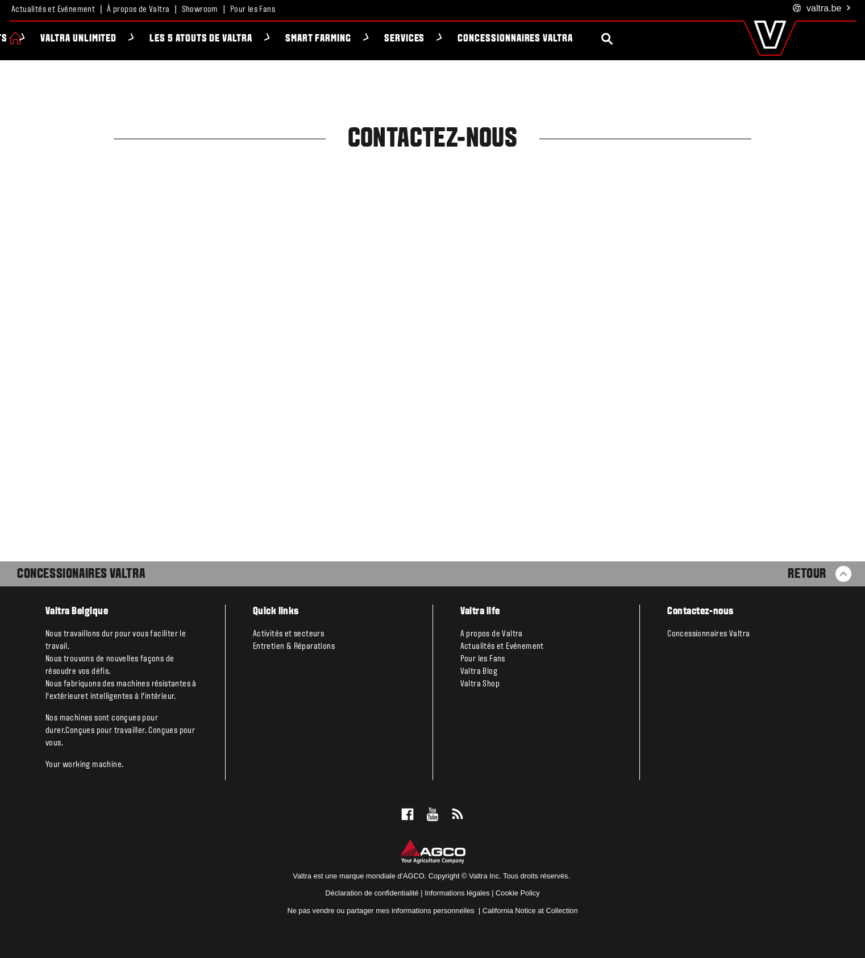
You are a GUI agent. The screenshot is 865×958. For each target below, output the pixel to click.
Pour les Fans (252, 10)
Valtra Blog (478, 672)
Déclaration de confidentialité (371, 893)
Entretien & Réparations (294, 647)
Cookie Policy (518, 893)
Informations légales (457, 893)
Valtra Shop (480, 684)
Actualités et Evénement (53, 10)
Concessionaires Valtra (81, 574)
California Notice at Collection (530, 910)
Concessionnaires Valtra (581, 39)
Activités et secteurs (288, 634)
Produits (53, 39)
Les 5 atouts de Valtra (266, 39)
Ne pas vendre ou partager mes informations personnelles (381, 910)
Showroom (200, 10)
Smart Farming (384, 39)
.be (822, 9)
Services (470, 39)
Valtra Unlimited (144, 39)
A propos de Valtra (491, 634)
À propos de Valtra (138, 10)
